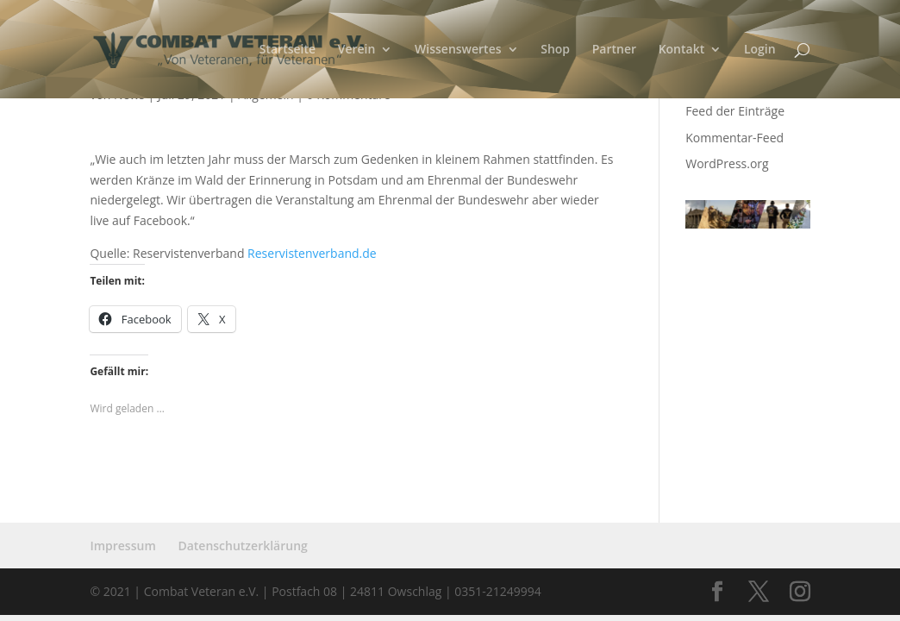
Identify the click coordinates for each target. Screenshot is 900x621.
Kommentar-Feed (734, 137)
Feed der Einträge (734, 111)
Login (760, 50)
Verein (357, 50)
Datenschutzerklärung (242, 545)
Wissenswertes (458, 50)
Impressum (122, 545)
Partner (614, 50)
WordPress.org (726, 163)
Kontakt (682, 50)
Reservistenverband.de (312, 253)
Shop (555, 50)
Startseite (287, 50)
